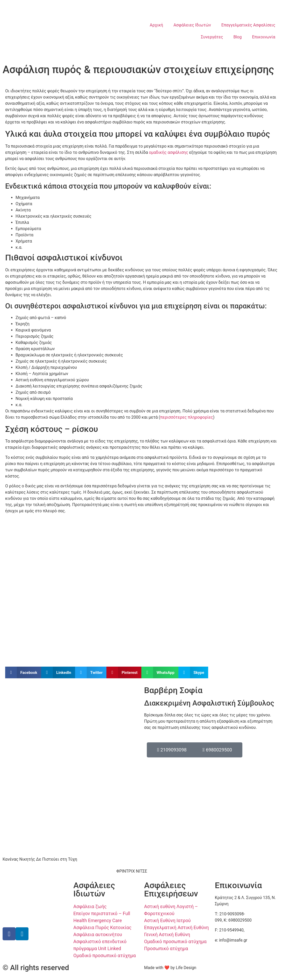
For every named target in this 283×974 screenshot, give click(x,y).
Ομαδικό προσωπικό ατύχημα (104, 955)
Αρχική (156, 25)
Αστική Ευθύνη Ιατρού (167, 920)
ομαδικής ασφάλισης (168, 152)
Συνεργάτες (212, 36)
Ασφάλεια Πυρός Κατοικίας (102, 927)
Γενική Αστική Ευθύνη (167, 934)
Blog (237, 36)
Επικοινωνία (263, 36)
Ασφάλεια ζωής (90, 906)
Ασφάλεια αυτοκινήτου (97, 934)
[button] (23, 672)
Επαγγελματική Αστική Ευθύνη (176, 927)
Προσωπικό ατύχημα (166, 948)
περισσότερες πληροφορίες (186, 417)
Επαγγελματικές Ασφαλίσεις (248, 25)
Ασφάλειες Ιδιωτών (192, 25)
